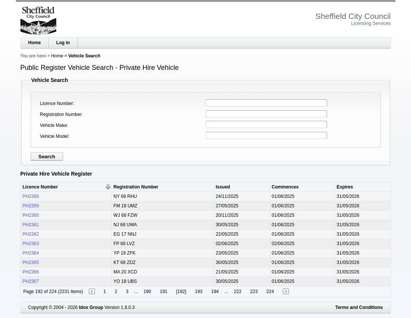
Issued (223, 187)
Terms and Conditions (359, 307)
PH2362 (31, 234)
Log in (63, 42)
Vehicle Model (54, 136)
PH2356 (31, 196)
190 (147, 291)
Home (34, 42)
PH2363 (31, 243)
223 (254, 291)
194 (215, 291)
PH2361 (31, 224)
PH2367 (31, 281)
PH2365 (31, 262)
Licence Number (56, 103)
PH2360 (31, 215)
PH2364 (31, 253)
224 (270, 291)
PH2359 (31, 205)
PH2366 (31, 272)
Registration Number (61, 114)
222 (238, 291)
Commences (285, 187)
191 (164, 291)
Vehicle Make (53, 125)
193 (198, 291)
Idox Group (91, 307)
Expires (345, 187)
